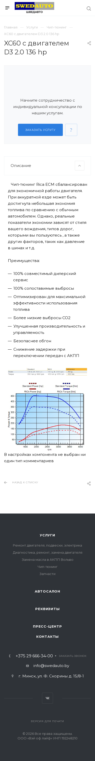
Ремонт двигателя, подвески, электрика (47, 545)
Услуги (47, 535)
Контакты (47, 636)
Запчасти (47, 574)
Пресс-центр (47, 626)
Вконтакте (47, 698)
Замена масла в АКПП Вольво (47, 559)
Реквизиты (47, 609)
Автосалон (47, 591)
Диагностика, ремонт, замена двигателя (47, 552)
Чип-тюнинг (47, 567)
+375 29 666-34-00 (34, 656)
